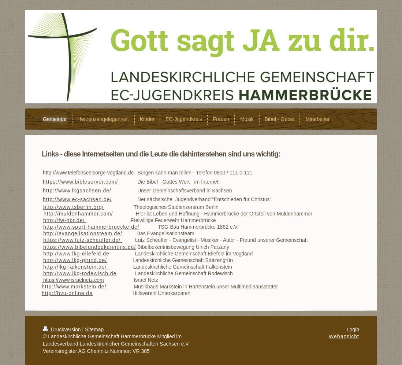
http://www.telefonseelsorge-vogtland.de (88, 173)
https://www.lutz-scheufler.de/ (82, 240)
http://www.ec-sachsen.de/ (77, 199)
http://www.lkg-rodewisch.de (80, 273)
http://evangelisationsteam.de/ (82, 233)
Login (353, 329)
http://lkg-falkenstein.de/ (77, 267)
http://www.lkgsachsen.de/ (77, 190)
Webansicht (344, 336)
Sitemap (94, 329)
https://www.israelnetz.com (73, 280)
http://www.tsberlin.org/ (73, 207)
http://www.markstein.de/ (75, 287)
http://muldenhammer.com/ (77, 214)
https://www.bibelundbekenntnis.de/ (89, 247)
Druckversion (62, 329)
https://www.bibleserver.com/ (80, 182)
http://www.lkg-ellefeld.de (76, 254)
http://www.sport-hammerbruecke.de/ (91, 227)
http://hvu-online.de (67, 293)
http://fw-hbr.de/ (64, 220)
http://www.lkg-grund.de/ (75, 260)
